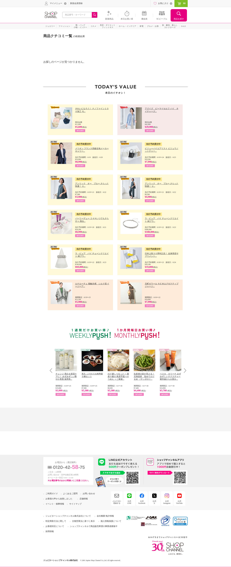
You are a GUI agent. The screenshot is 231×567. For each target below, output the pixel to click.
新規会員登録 (76, 3)
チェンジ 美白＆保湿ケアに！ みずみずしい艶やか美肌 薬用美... (66, 376)
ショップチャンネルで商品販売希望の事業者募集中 (93, 526)
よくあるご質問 (70, 493)
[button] (180, 521)
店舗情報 (84, 499)
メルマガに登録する (116, 502)
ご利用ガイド (52, 493)
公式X (154, 502)
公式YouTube (179, 502)
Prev (52, 370)
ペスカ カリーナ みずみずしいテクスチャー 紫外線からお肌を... (170, 376)
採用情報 (50, 531)
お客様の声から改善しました (59, 499)
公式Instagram (166, 502)
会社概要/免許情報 (105, 516)
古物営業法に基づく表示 (83, 521)
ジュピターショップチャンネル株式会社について (68, 516)
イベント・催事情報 (55, 504)
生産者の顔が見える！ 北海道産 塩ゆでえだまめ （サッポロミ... (144, 376)
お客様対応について (55, 526)
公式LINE (129, 502)
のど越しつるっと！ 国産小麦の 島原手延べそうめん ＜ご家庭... (118, 376)
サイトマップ (75, 504)
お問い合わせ (89, 493)
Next (184, 370)
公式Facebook (141, 502)
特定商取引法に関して (56, 521)
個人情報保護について (111, 521)
